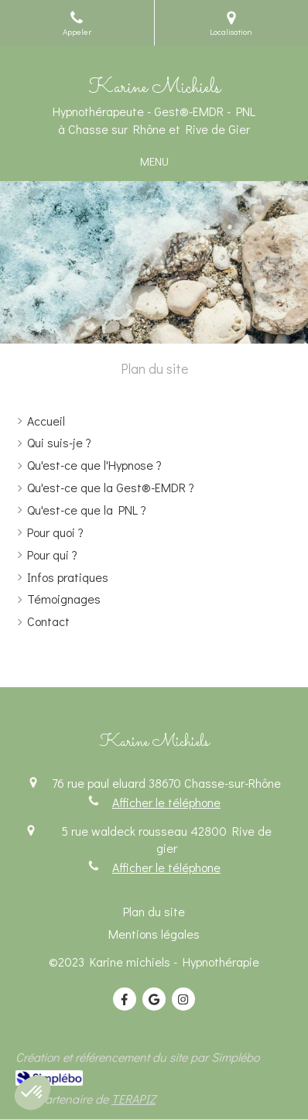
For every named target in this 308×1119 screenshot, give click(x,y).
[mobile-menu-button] (154, 161)
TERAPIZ (133, 1098)
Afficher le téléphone (166, 802)
